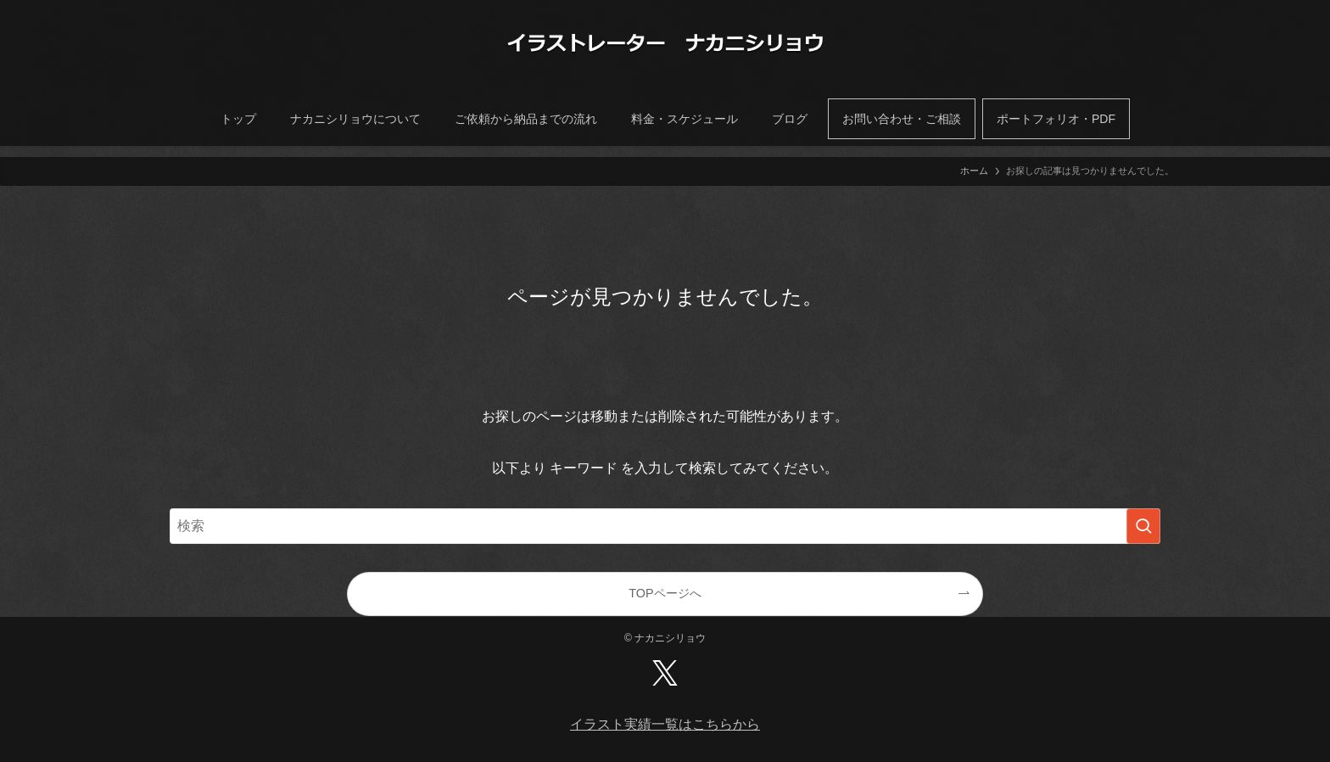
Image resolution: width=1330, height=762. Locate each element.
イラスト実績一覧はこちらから (665, 724)
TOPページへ (665, 593)
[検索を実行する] (1143, 526)
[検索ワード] (665, 526)
